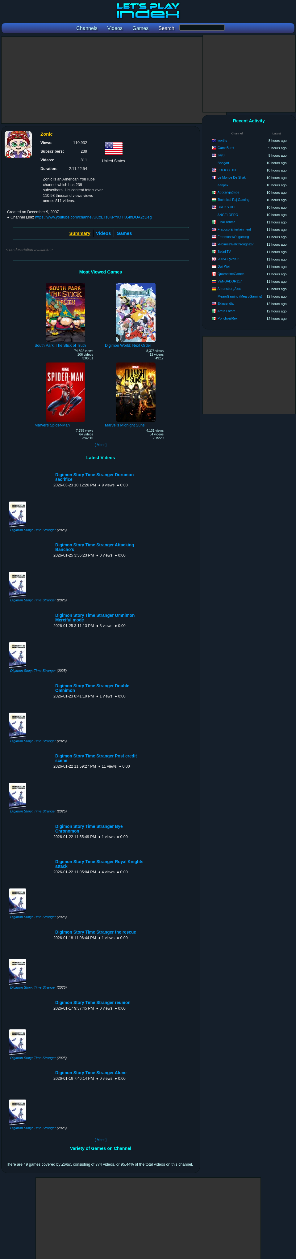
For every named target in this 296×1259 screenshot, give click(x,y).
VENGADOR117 (230, 281)
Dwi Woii (224, 266)
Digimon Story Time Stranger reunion (93, 1002)
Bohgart (223, 163)
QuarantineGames (231, 274)
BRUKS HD (226, 207)
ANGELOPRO (228, 215)
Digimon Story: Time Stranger (33, 530)
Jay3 (221, 155)
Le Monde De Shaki (232, 177)
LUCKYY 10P (227, 170)
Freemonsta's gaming (233, 237)
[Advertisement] (114, 80)
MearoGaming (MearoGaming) (240, 296)
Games (124, 233)
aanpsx (223, 185)
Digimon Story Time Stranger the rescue (95, 932)
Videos (103, 233)
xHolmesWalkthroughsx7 (236, 244)
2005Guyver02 (228, 259)
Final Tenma (227, 222)
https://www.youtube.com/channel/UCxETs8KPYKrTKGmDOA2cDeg (93, 217)
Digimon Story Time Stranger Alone (91, 1072)
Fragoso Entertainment (234, 229)
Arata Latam (227, 311)
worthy (222, 140)
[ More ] (100, 445)
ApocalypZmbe (229, 192)
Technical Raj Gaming (233, 199)
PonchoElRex (227, 318)
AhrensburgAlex (229, 288)
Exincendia (226, 303)
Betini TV (224, 251)
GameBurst (226, 148)
